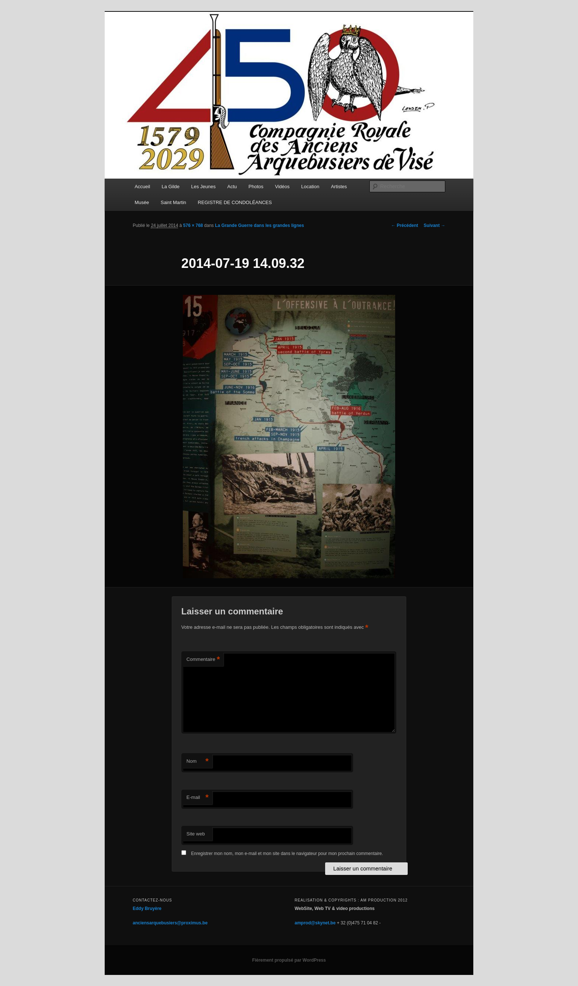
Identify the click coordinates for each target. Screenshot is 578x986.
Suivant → (434, 225)
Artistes (339, 186)
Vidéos (282, 186)
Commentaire (203, 659)
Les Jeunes (203, 186)
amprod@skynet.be (315, 922)
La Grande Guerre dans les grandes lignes (259, 225)
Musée (142, 202)
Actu (232, 186)
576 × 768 (193, 225)
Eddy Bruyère (147, 908)
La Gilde (171, 186)
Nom (198, 761)
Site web (196, 834)
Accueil (142, 186)
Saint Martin (173, 202)
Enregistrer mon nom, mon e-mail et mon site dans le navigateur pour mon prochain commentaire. (287, 853)
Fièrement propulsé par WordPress (289, 960)
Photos (255, 186)
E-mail (198, 797)
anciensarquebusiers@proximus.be (170, 922)
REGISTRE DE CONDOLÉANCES (235, 202)
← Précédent (404, 225)
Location (310, 186)
